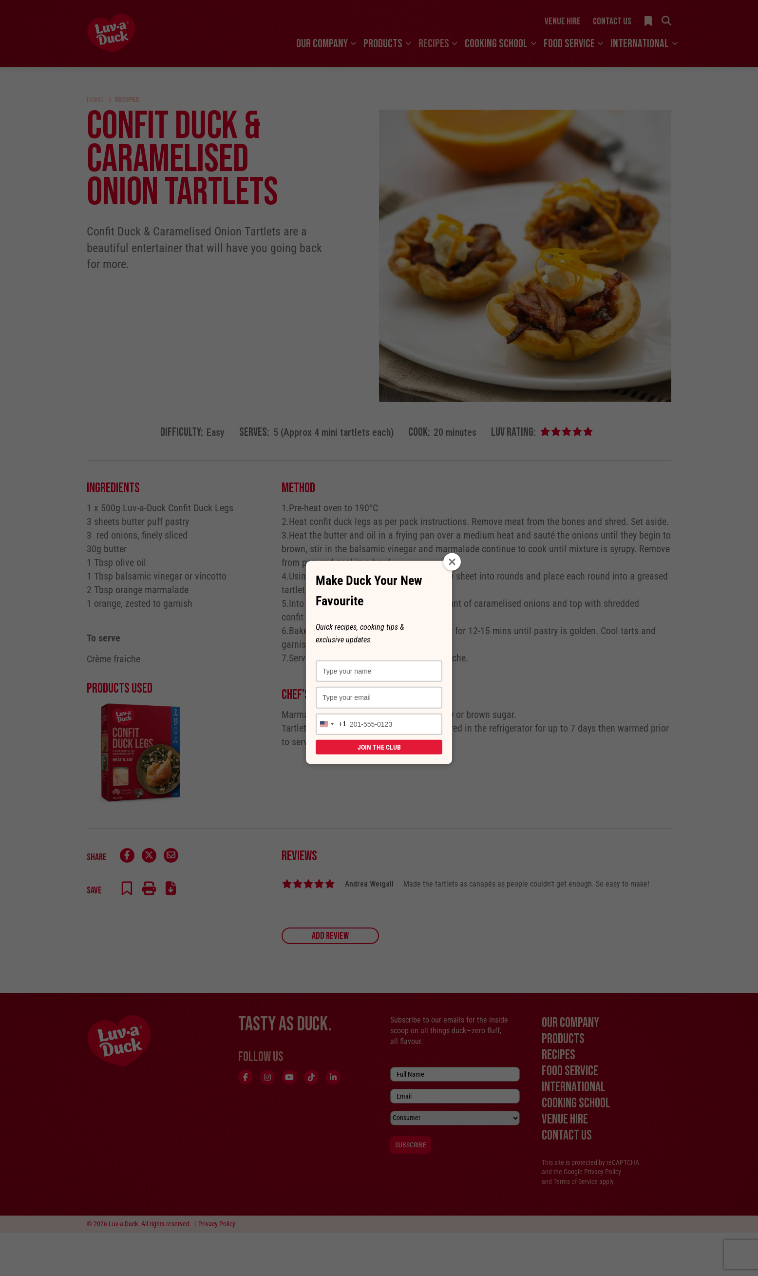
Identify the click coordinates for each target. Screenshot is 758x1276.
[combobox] (331, 724)
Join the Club (379, 747)
